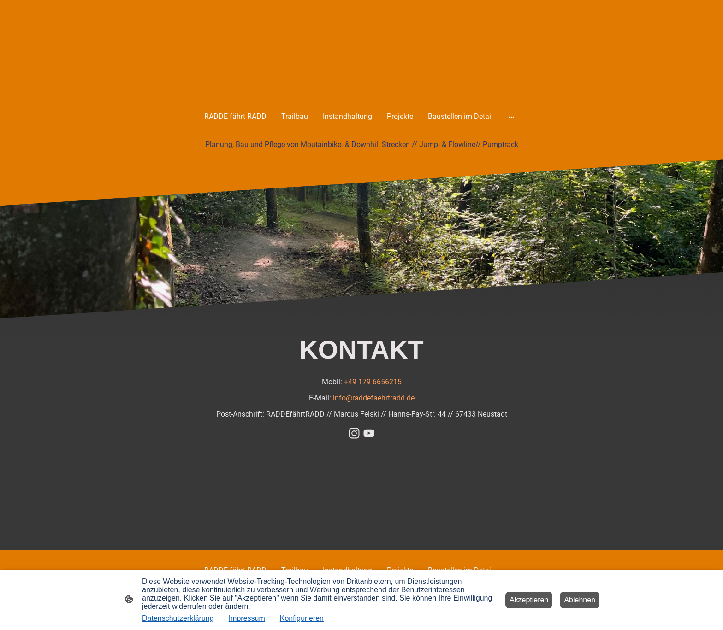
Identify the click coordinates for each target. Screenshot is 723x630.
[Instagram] (354, 433)
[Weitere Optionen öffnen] (511, 116)
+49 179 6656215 (373, 381)
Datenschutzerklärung (178, 618)
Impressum (247, 618)
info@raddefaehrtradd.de (374, 398)
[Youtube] (368, 433)
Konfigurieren (302, 618)
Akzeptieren (529, 600)
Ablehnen (579, 600)
